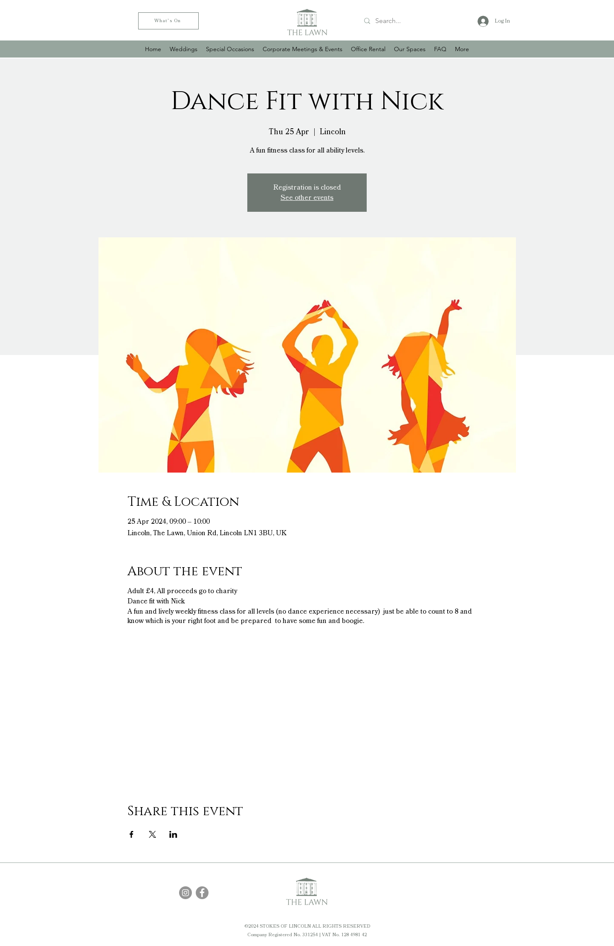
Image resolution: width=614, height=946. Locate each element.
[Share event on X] (152, 834)
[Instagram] (185, 892)
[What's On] (168, 20)
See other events (307, 197)
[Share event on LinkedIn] (173, 834)
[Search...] (411, 20)
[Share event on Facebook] (131, 834)
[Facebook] (202, 892)
